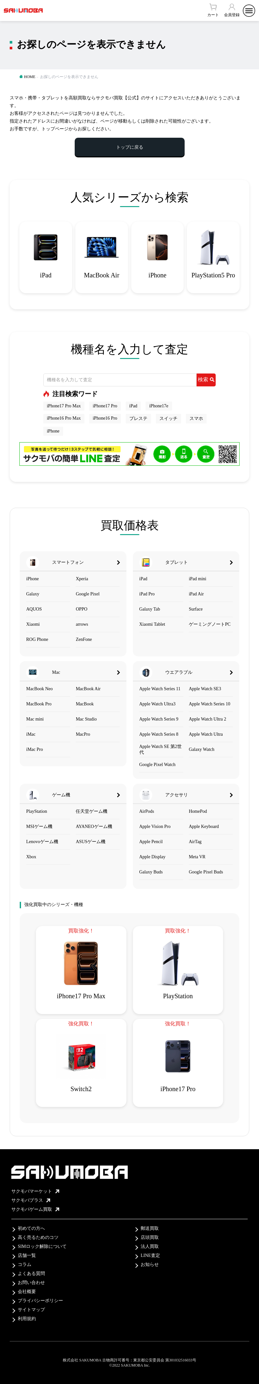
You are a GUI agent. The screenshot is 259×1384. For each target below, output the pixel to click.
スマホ (196, 418)
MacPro (83, 734)
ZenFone (84, 639)
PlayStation (36, 811)
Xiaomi (33, 624)
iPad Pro (147, 594)
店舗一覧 (27, 1255)
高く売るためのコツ (38, 1237)
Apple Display (152, 856)
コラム (24, 1264)
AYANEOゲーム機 (94, 826)
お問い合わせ (31, 1282)
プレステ (138, 418)
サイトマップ (31, 1309)
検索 (206, 379)
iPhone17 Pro (105, 405)
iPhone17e (158, 405)
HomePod (198, 811)
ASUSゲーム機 (90, 841)
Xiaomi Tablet (152, 624)
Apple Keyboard (204, 826)
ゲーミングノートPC (210, 624)
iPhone (53, 431)
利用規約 (27, 1318)
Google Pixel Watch (157, 764)
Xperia (82, 578)
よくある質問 (31, 1273)
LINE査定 (150, 1255)
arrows (82, 624)
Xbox (31, 856)
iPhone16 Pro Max (64, 418)
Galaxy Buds (151, 872)
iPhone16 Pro (105, 418)
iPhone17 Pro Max (64, 405)
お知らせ (150, 1264)
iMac (31, 734)
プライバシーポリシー (40, 1300)
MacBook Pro (38, 704)
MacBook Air (88, 688)
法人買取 (150, 1246)
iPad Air (196, 594)
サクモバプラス (30, 1200)
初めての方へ (31, 1228)
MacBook (84, 704)
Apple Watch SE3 (205, 688)
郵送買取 (150, 1228)
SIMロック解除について (42, 1246)
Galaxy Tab (149, 609)
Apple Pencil (151, 841)
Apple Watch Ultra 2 (207, 719)
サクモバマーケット (35, 1191)
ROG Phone (37, 639)
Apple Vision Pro (155, 826)
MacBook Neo (39, 688)
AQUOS (34, 609)
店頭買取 (150, 1237)
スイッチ (168, 418)
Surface (196, 609)
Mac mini (35, 719)
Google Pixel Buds (206, 872)
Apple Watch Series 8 (158, 734)
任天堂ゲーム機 (91, 811)
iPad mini (197, 578)
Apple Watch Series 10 (209, 704)
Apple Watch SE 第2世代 (160, 749)
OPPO (81, 609)
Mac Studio (86, 719)
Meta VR (197, 856)
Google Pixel (88, 594)
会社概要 (27, 1291)
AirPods (146, 811)
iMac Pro (34, 749)
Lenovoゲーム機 (42, 841)
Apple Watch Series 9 (158, 719)
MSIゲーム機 (39, 826)
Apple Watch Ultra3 (157, 704)
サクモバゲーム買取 (35, 1209)
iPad (133, 405)
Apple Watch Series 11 (160, 688)
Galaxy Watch (201, 749)
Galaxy (32, 594)
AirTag (195, 841)
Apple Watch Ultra (206, 734)
